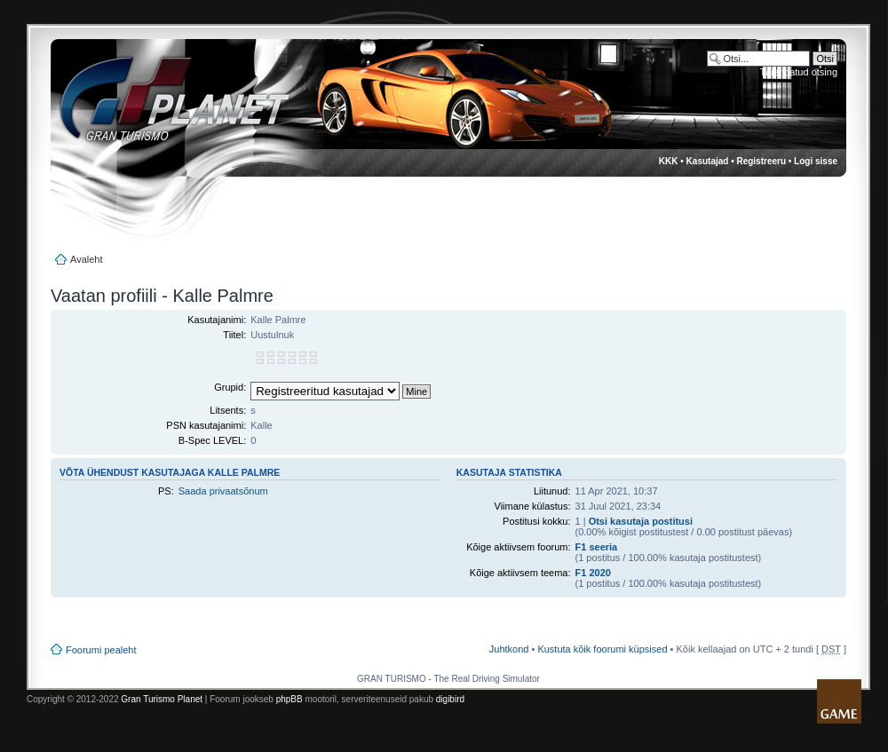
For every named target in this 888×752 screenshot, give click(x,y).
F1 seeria (596, 547)
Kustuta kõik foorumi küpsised (602, 649)
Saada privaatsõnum (223, 491)
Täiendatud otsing (798, 72)
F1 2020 (593, 572)
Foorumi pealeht (101, 650)
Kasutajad (707, 161)
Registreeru (761, 161)
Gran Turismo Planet (161, 699)
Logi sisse (815, 161)
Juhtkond (509, 649)
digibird (450, 699)
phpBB (289, 699)
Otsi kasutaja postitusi (641, 521)
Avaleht (86, 259)
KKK (668, 161)
